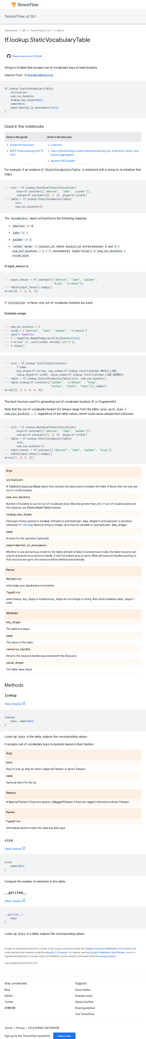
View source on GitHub (24, 56)
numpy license (108, 956)
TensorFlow (11, 30)
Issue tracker (83, 989)
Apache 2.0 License (56, 952)
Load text (56, 144)
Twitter (9, 1001)
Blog (7, 989)
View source (13, 704)
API (24, 30)
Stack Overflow (84, 1001)
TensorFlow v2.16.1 (20, 16)
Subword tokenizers (22, 144)
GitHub (9, 995)
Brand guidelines (85, 1008)
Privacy (20, 1027)
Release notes (83, 995)
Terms (8, 1027)
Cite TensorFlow (84, 1014)
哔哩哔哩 (10, 1008)
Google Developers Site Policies (107, 952)
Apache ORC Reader (63, 160)
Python (60, 30)
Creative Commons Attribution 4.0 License (108, 948)
